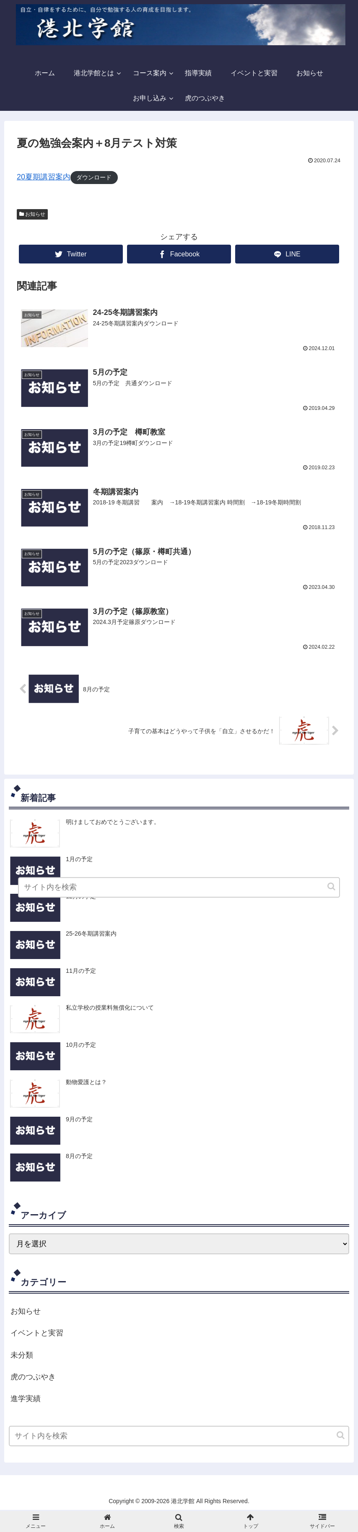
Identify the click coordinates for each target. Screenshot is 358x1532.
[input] (179, 1437)
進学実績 (25, 1400)
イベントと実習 (36, 1334)
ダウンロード (94, 177)
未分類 (21, 1356)
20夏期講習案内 (43, 177)
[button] (341, 1436)
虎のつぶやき (33, 1378)
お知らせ (35, 214)
